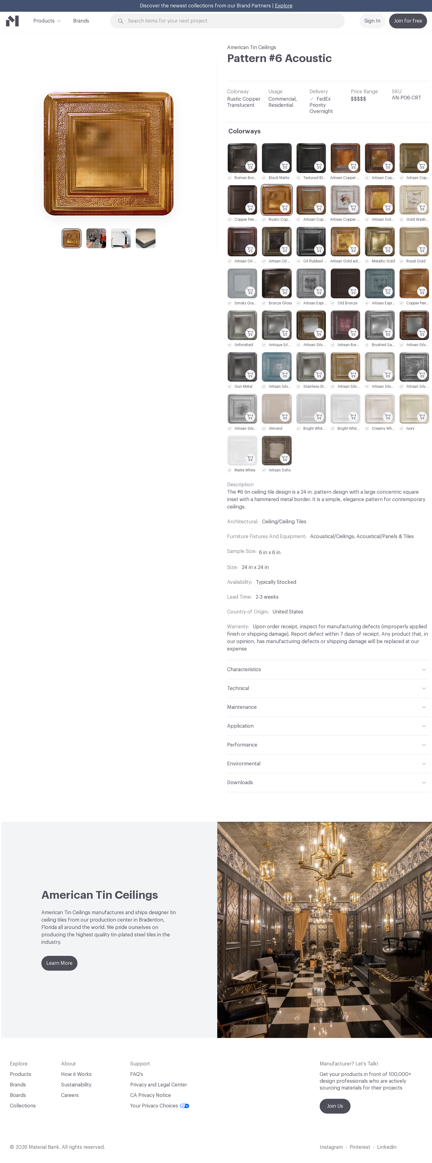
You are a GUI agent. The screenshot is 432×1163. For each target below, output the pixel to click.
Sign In (372, 21)
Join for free (408, 21)
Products (44, 20)
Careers (70, 1095)
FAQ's (136, 1074)
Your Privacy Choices (159, 1105)
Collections (23, 1105)
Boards (18, 1095)
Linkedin (387, 1147)
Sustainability (76, 1084)
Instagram (331, 1147)
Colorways (244, 131)
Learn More (59, 963)
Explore (284, 5)
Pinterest (360, 1147)
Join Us (335, 1106)
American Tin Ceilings (251, 47)
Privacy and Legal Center (158, 1084)
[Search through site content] (231, 21)
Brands (81, 21)
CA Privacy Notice (150, 1095)
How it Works (76, 1074)
